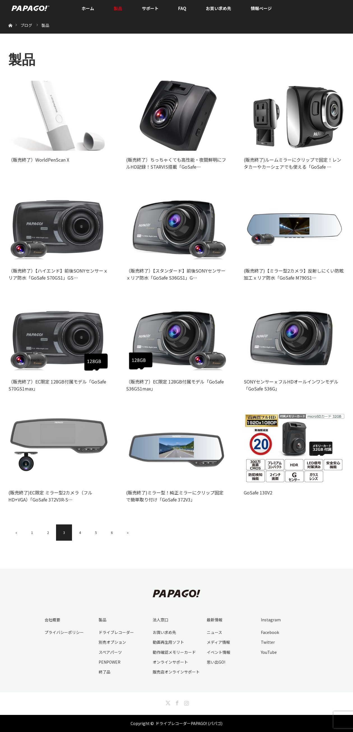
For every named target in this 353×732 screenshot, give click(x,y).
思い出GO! (216, 662)
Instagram (271, 619)
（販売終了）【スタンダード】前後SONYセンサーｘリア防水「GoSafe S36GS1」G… (176, 274)
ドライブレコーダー (116, 632)
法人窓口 (160, 619)
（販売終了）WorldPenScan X (38, 159)
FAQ (182, 8)
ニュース (214, 632)
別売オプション (112, 642)
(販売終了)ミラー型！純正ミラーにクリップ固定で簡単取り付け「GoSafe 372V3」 (175, 496)
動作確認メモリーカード (174, 652)
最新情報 (214, 619)
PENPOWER (109, 662)
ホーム (88, 8)
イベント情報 (218, 652)
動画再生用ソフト (168, 642)
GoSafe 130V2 (258, 492)
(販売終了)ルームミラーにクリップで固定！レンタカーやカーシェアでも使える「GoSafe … (292, 163)
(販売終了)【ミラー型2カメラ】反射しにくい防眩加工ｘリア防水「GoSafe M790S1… (294, 274)
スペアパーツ (110, 652)
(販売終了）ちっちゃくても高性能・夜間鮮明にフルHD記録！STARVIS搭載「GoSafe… (176, 163)
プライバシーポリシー (64, 632)
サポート (150, 8)
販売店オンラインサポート (176, 672)
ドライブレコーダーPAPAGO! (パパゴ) (188, 723)
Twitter (268, 642)
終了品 (104, 672)
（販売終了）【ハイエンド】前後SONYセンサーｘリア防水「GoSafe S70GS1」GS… (58, 274)
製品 (118, 8)
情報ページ (261, 8)
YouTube (269, 652)
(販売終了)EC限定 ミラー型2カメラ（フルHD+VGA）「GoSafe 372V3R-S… (50, 496)
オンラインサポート (170, 662)
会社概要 (52, 619)
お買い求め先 (218, 8)
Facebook (270, 632)
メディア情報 (218, 642)
